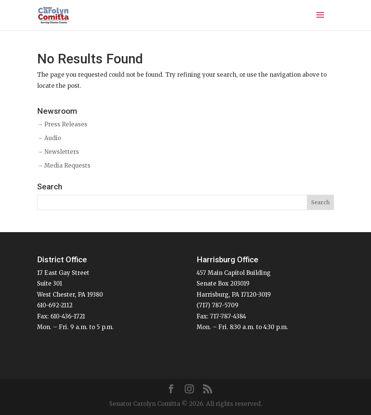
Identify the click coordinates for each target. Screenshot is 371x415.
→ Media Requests (63, 165)
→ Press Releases (62, 124)
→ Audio (49, 138)
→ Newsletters (58, 151)
